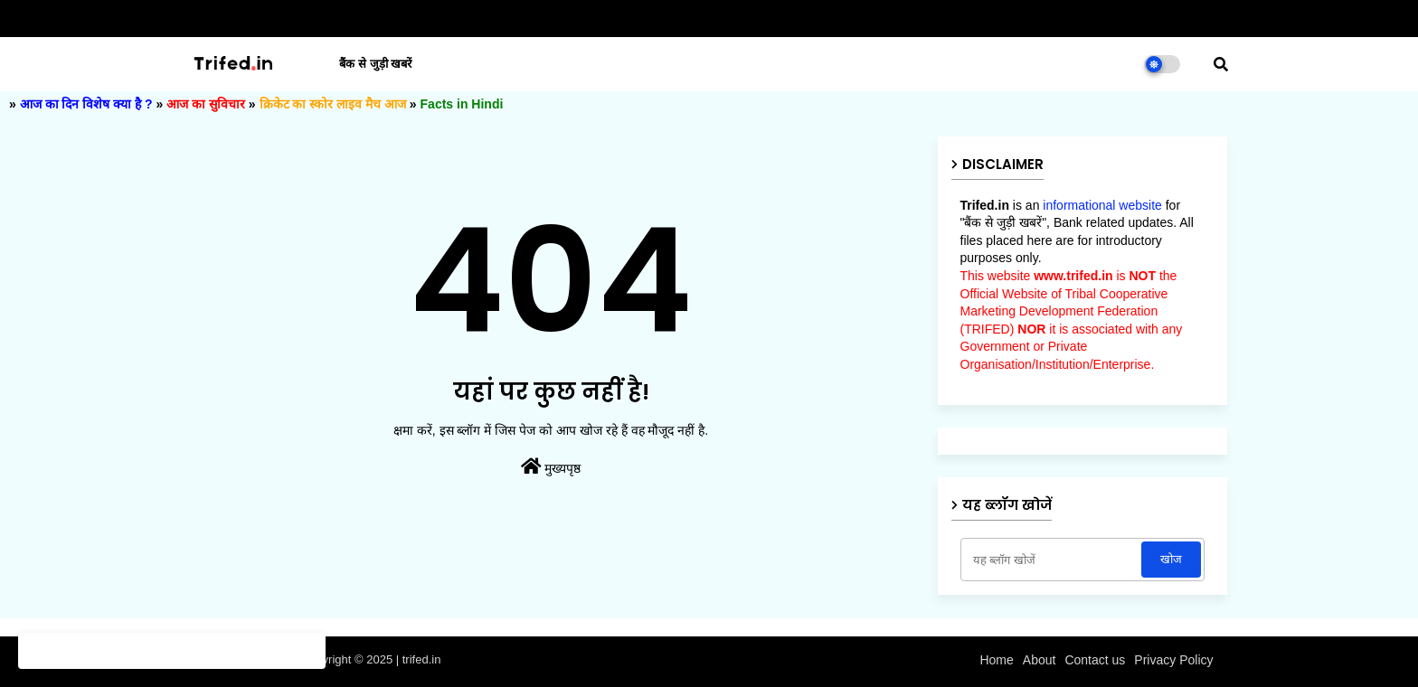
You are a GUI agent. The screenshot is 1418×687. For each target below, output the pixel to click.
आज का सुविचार (205, 104)
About (1039, 660)
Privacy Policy (1173, 660)
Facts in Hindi (462, 104)
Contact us (1094, 660)
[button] (1221, 64)
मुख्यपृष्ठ (551, 466)
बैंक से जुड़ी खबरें (375, 64)
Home (996, 660)
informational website (1102, 205)
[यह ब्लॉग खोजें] (1053, 559)
